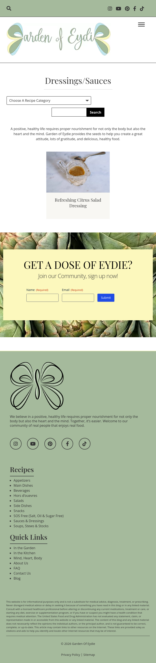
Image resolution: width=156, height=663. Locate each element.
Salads (19, 500)
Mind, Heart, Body (28, 558)
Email (72, 290)
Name (37, 290)
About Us (21, 563)
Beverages (22, 490)
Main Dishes (23, 485)
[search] (10, 9)
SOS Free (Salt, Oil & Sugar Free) (38, 516)
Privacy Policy (70, 655)
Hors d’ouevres (25, 495)
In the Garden (24, 548)
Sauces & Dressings (29, 521)
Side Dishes (22, 505)
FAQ (17, 568)
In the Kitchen (24, 553)
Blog (17, 578)
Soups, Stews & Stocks (31, 526)
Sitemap (89, 655)
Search (95, 112)
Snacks (19, 510)
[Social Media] (111, 9)
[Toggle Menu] (141, 24)
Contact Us (22, 573)
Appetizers (22, 480)
